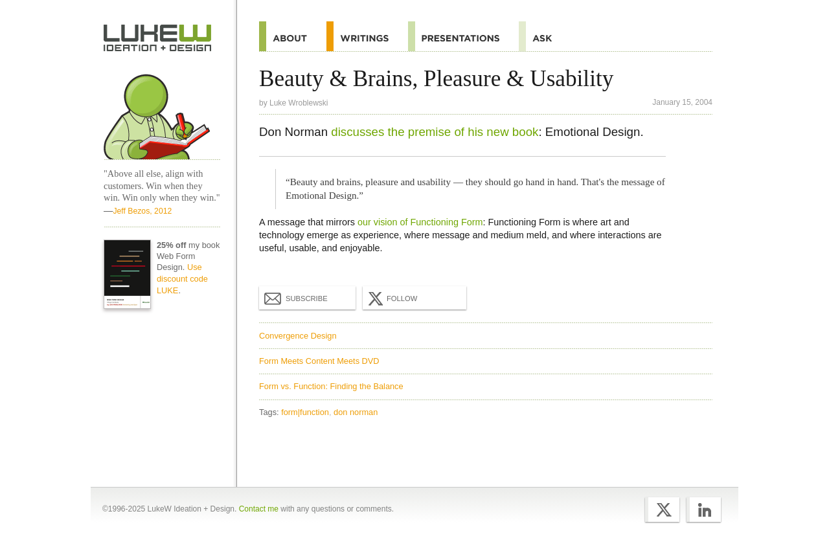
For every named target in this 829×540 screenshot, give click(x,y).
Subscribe (296, 298)
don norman (356, 412)
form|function (305, 412)
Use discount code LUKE (182, 278)
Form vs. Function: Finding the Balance (331, 386)
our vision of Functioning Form (420, 222)
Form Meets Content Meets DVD (319, 361)
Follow (391, 298)
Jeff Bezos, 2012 (142, 211)
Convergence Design (298, 336)
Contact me (258, 508)
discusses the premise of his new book (434, 132)
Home (158, 38)
